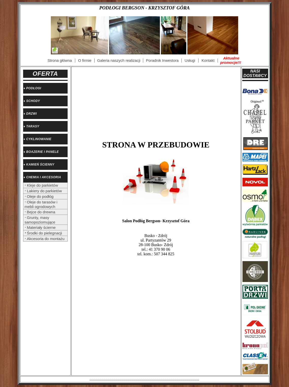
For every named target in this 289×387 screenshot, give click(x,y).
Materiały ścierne (41, 227)
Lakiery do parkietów (44, 191)
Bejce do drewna (41, 212)
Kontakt (208, 60)
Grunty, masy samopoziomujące (40, 219)
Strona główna (60, 60)
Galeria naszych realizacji (118, 60)
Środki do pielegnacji (44, 233)
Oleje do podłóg (40, 196)
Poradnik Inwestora (162, 60)
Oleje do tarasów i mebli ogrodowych (41, 204)
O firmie (85, 60)
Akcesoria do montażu (46, 238)
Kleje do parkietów (42, 185)
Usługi (190, 60)
